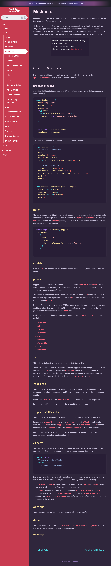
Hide (9, 80)
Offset (10, 61)
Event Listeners (14, 95)
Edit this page (38, 535)
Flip (8, 75)
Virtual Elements (12, 116)
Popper (5, 28)
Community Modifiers (12, 101)
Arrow (9, 70)
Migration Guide (12, 141)
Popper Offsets (13, 56)
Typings (8, 131)
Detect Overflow (14, 112)
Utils (7, 107)
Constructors (11, 42)
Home (4, 24)
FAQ (7, 126)
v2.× (5, 32)
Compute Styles (14, 85)
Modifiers (9, 51)
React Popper (8, 150)
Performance (11, 121)
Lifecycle (9, 46)
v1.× (5, 146)
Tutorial (8, 37)
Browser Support (12, 136)
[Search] (14, 17)
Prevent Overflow (14, 65)
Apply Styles (12, 90)
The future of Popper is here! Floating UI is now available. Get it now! (55, 3)
